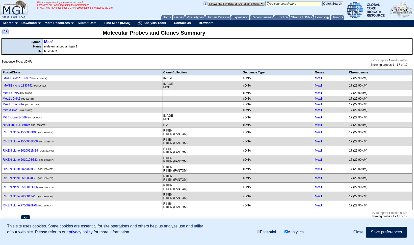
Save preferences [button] (386, 232)
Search (8, 23)
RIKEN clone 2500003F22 (20, 169)
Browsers (206, 23)
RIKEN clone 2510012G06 (20, 187)
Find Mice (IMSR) (117, 23)
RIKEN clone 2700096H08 (20, 205)
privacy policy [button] (81, 232)
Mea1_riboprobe (13, 104)
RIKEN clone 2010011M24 (20, 150)
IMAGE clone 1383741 (18, 85)
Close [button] (358, 232)
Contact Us (182, 23)
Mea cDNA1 (11, 110)
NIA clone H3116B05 (16, 125)
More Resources (57, 23)
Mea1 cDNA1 (11, 98)
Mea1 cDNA (11, 93)
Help (14, 16)
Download (29, 23)
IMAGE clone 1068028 (18, 78)
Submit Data (87, 23)
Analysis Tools (152, 23)
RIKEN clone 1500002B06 (20, 132)
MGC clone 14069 (15, 117)
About (5, 16)
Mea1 (49, 42)
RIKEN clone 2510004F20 (20, 178)
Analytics (294, 232)
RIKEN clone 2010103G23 (20, 159)
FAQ (22, 16)
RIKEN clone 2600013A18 (20, 196)
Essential (266, 232)
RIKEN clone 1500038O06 (20, 141)
